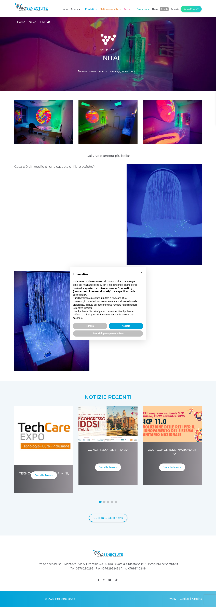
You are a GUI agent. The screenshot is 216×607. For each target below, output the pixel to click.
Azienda (77, 9)
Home (65, 9)
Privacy (171, 598)
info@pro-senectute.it (163, 564)
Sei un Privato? (191, 9)
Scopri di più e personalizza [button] (108, 333)
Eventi (164, 9)
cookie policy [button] (79, 294)
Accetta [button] (126, 326)
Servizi (129, 9)
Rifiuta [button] (90, 326)
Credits (197, 598)
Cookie (184, 598)
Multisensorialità (110, 9)
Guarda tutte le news (108, 517)
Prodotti (91, 9)
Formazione (143, 9)
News (155, 9)
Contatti (174, 9)
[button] (100, 502)
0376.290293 (84, 568)
